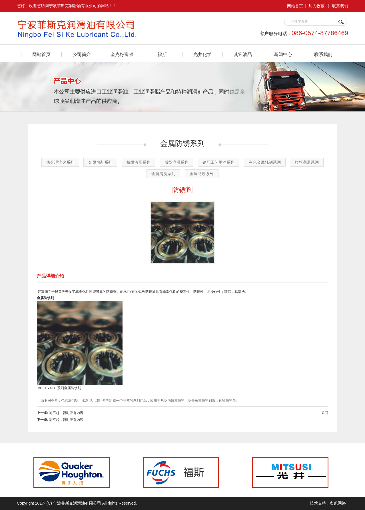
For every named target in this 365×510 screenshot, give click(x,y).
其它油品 (243, 54)
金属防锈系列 (202, 173)
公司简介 (82, 54)
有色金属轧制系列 (265, 162)
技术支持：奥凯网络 (328, 503)
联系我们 (340, 6)
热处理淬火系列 (60, 162)
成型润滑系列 (176, 162)
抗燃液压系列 (139, 162)
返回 (324, 413)
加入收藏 (316, 6)
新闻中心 (283, 54)
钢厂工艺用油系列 (218, 162)
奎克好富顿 (122, 54)
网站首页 (295, 6)
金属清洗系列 (163, 173)
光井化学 (202, 54)
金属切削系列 (100, 162)
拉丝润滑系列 (307, 162)
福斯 (162, 54)
